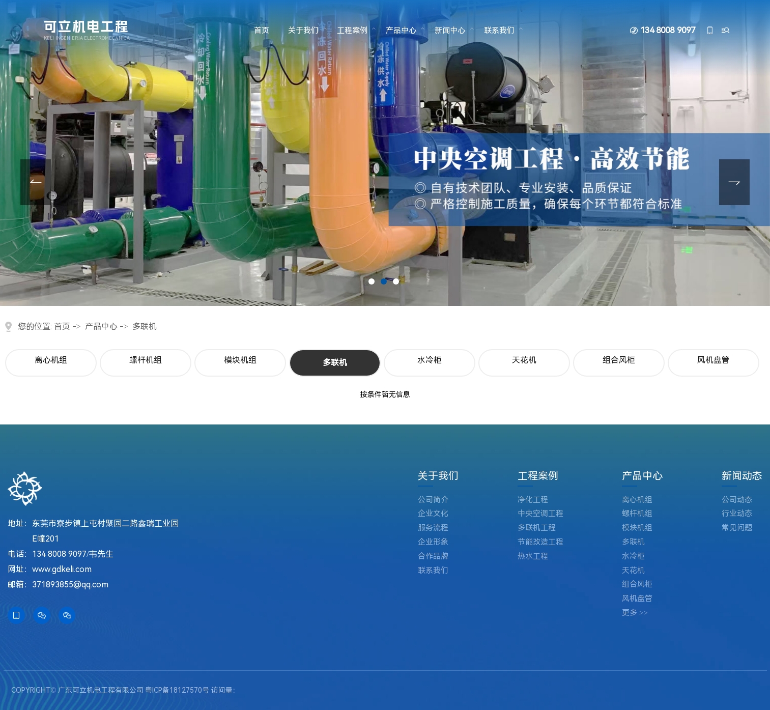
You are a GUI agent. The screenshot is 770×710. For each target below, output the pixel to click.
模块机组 (240, 360)
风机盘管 (713, 360)
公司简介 (433, 500)
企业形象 (433, 542)
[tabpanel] (385, 153)
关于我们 (303, 30)
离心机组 (51, 360)
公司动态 (737, 500)
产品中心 (401, 30)
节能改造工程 (540, 542)
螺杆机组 (145, 360)
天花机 (524, 360)
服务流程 (433, 528)
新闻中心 (450, 30)
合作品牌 (433, 556)
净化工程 (533, 500)
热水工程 (533, 556)
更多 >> (635, 613)
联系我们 (499, 30)
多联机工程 (537, 528)
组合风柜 (619, 360)
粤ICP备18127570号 (177, 690)
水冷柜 (429, 360)
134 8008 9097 (667, 30)
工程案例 (352, 30)
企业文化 (433, 514)
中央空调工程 (540, 514)
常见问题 (737, 528)
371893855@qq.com (70, 584)
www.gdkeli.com (62, 569)
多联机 (144, 326)
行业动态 (737, 514)
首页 (261, 30)
